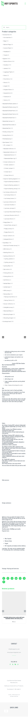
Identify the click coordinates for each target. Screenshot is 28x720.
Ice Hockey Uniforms (9, 192)
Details (14, 621)
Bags (5, 41)
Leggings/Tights (8, 72)
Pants (5, 75)
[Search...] (14, 27)
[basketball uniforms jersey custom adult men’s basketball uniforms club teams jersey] (14, 603)
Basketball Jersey (7, 121)
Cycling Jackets (8, 258)
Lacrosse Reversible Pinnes (11, 211)
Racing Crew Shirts (9, 296)
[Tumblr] (24, 578)
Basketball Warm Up (9, 158)
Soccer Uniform (8, 235)
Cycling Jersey (8, 262)
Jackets (6, 68)
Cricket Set (7, 171)
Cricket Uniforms (8, 162)
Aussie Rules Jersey (9, 225)
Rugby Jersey (8, 228)
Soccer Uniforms (8, 304)
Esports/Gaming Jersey (10, 188)
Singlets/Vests (8, 89)
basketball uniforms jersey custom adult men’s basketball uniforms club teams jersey (14, 618)
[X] (8, 578)
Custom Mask (7, 48)
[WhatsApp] (20, 578)
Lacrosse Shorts (8, 218)
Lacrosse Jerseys (9, 208)
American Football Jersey (10, 245)
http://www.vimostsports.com (14, 385)
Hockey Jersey (7, 131)
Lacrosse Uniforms (9, 202)
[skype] (15, 664)
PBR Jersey (7, 290)
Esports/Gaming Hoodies (11, 181)
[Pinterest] (4, 582)
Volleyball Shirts (8, 239)
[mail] (17, 664)
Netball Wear (7, 283)
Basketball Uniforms (9, 152)
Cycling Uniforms (8, 256)
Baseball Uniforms (8, 148)
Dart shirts (6, 269)
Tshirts (5, 100)
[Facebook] (4, 578)
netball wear (7, 287)
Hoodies (6, 65)
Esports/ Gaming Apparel (10, 178)
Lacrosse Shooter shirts (11, 215)
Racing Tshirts (8, 300)
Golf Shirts (6, 280)
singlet (5, 86)
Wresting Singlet (8, 314)
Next (25, 337)
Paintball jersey (7, 138)
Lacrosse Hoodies (9, 204)
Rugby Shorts (8, 232)
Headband (6, 51)
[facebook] (10, 664)
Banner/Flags (7, 44)
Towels (5, 55)
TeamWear (6, 242)
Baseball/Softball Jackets (9, 103)
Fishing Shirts (7, 273)
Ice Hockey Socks (9, 198)
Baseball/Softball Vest (9, 117)
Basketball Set (7, 128)
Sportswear (6, 142)
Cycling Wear (7, 266)
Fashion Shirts (7, 61)
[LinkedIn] (16, 578)
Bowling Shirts (7, 252)
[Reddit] (12, 578)
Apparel (5, 58)
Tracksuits (6, 96)
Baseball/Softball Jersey (9, 107)
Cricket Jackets (8, 164)
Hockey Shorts (7, 135)
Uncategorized (7, 321)
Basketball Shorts (9, 155)
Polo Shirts (7, 79)
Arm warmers (7, 37)
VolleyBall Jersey (8, 307)
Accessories (6, 34)
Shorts (5, 82)
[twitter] (12, 664)
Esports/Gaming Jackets (11, 185)
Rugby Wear (7, 222)
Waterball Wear (8, 311)
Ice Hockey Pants (9, 195)
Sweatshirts (7, 93)
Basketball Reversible (8, 124)
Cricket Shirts (8, 175)
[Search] (4, 27)
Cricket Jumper (8, 168)
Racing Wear (7, 294)
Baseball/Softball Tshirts (9, 114)
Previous (3, 337)
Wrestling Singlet (8, 318)
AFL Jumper (7, 145)
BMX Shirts (7, 249)
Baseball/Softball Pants (9, 110)
